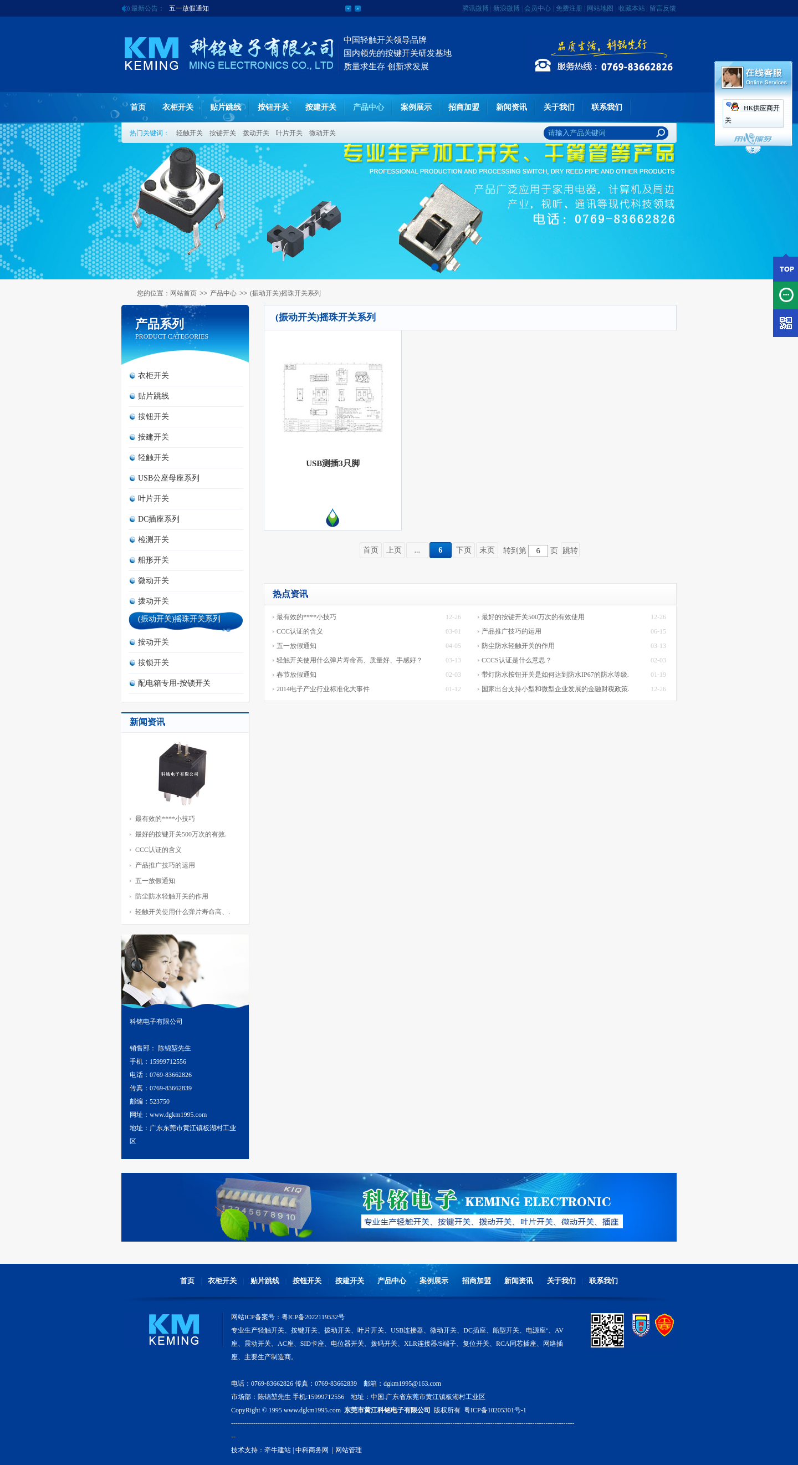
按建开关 (320, 107)
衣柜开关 (177, 107)
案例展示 (416, 107)
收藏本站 (631, 8)
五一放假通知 (155, 881)
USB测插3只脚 (333, 463)
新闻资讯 (511, 107)
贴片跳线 (225, 107)
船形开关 (153, 560)
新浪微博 (506, 8)
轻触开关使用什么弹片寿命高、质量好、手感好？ (350, 660)
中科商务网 (312, 1450)
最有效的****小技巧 (165, 819)
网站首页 (183, 293)
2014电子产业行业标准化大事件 (323, 689)
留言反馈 (662, 8)
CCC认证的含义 (158, 850)
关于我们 (559, 107)
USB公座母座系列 (169, 478)
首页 (138, 107)
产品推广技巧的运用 (165, 865)
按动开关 (153, 642)
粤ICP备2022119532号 (313, 1317)
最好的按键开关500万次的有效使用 (533, 617)
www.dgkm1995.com (312, 1410)
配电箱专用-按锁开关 (174, 683)
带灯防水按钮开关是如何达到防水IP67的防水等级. (555, 674)
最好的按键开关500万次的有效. (181, 834)
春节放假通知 (296, 674)
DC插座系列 (159, 519)
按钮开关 (273, 107)
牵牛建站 (277, 1450)
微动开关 (322, 133)
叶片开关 (289, 133)
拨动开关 (256, 133)
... (418, 550)
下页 (464, 550)
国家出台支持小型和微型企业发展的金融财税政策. (556, 689)
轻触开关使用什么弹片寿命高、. (182, 912)
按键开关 (222, 133)
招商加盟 (463, 107)
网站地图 (600, 8)
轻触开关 (189, 133)
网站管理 (348, 1450)
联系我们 (606, 107)
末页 (487, 550)
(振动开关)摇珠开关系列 (285, 293)
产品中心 (368, 107)
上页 (394, 550)
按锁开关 (153, 663)
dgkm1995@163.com (412, 1383)
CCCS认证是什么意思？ (517, 660)
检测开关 (153, 539)
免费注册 (569, 8)
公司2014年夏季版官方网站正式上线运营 (229, 8)
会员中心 (537, 8)
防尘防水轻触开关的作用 (171, 896)
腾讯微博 (475, 8)
